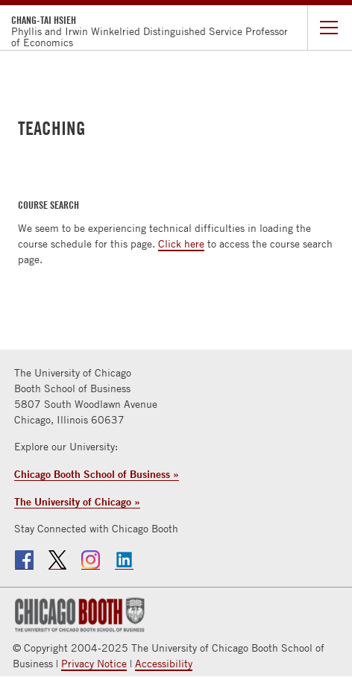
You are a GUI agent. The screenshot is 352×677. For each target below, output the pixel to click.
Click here (181, 244)
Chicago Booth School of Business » (96, 473)
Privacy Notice (94, 664)
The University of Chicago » (77, 501)
